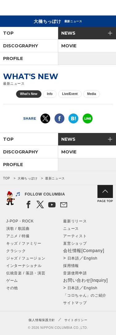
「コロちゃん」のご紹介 (84, 295)
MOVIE (68, 46)
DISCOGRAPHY (20, 46)
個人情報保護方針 (41, 320)
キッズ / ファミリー (23, 243)
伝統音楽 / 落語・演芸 (25, 273)
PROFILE (13, 58)
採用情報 (71, 266)
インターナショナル (23, 266)
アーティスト (75, 236)
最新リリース (75, 221)
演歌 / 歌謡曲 (18, 228)
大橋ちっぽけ (27, 178)
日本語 (73, 258)
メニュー (106, 8)
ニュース (71, 228)
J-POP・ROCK (20, 221)
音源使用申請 (75, 273)
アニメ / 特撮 (18, 236)
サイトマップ (75, 303)
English (90, 258)
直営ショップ (75, 243)
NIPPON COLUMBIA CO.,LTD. (34, 8)
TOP (8, 33)
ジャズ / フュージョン (25, 258)
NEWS (68, 33)
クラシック (16, 251)
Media (91, 94)
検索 (89, 8)
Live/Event (70, 94)
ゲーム (12, 280)
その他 (12, 288)
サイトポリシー (76, 320)
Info (50, 94)
